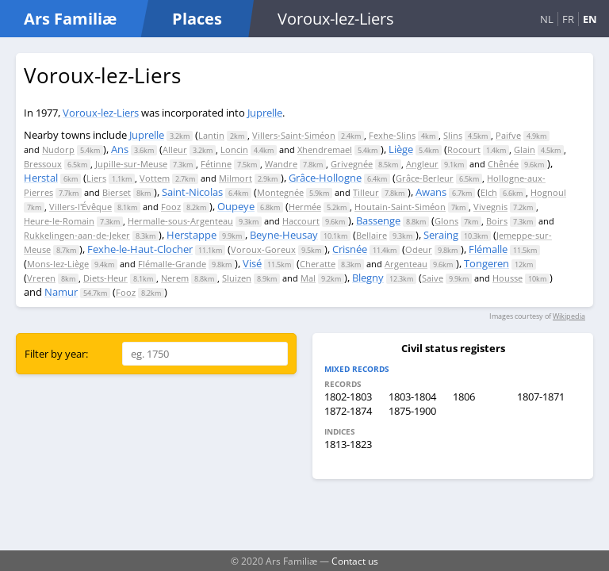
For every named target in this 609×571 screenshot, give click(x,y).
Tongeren (486, 263)
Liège (401, 149)
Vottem (155, 178)
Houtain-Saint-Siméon (400, 207)
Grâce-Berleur (425, 178)
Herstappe (191, 235)
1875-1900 (412, 411)
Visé (252, 263)
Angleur (422, 164)
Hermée (305, 207)
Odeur (418, 249)
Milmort (235, 178)
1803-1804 (412, 396)
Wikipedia (569, 316)
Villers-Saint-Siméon (293, 135)
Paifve (508, 135)
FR (568, 19)
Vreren (41, 278)
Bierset (116, 192)
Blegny (368, 277)
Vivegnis (490, 207)
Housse (507, 278)
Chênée (503, 164)
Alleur (175, 149)
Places (197, 18)
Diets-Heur (105, 278)
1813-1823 (348, 444)
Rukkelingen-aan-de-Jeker (77, 235)
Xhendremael (324, 149)
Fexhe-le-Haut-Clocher (140, 249)
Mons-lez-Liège (58, 264)
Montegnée (280, 192)
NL (546, 19)
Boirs (497, 221)
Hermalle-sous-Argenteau (180, 221)
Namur (61, 292)
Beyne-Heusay (284, 235)
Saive (432, 278)
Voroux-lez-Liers (101, 112)
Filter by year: (56, 354)
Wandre (281, 164)
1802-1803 (348, 396)
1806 (464, 396)
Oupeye (236, 206)
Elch (489, 192)
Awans (431, 192)
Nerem (175, 278)
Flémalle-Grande (172, 264)
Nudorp (58, 149)
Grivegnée (352, 164)
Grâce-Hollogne (325, 178)
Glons (446, 221)
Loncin (234, 149)
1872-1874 (348, 411)
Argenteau (406, 264)
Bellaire (371, 235)
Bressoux (43, 164)
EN (590, 19)
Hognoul (548, 192)
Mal (308, 278)
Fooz (171, 207)
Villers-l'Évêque (80, 207)
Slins (452, 135)
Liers (96, 178)
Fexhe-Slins (392, 135)
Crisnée (349, 249)
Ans (119, 149)
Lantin (211, 135)
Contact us (354, 560)
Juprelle (264, 112)
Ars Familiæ (70, 18)
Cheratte (317, 264)
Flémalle (488, 249)
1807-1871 (541, 396)
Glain (524, 149)
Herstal (41, 178)
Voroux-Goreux (263, 249)
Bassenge (378, 220)
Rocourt (464, 149)
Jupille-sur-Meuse (131, 164)
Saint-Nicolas (192, 192)
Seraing (440, 235)
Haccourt (301, 221)
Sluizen (236, 278)
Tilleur (366, 192)
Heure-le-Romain (59, 221)
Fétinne (216, 164)
